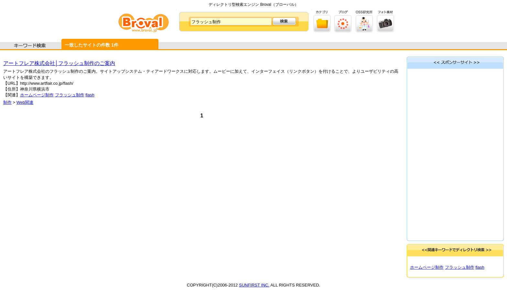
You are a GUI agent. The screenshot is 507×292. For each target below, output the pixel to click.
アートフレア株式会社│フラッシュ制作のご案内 (59, 63)
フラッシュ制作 (69, 94)
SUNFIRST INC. (254, 285)
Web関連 (25, 102)
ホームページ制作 (37, 94)
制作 (7, 102)
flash (89, 94)
